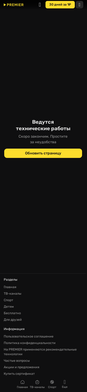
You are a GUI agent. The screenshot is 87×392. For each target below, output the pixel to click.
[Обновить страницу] (43, 153)
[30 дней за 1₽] (60, 4)
